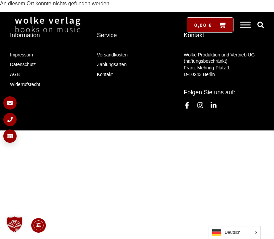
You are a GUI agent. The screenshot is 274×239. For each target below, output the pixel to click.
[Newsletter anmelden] (10, 136)
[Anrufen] (10, 119)
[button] (14, 224)
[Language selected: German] (235, 232)
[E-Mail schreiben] (10, 103)
